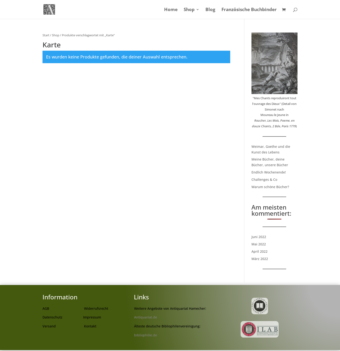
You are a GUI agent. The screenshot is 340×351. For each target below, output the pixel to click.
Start (45, 35)
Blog (210, 10)
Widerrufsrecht (96, 308)
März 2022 (259, 258)
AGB (45, 308)
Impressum (92, 317)
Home (171, 10)
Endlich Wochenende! (268, 172)
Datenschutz (52, 317)
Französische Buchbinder (249, 10)
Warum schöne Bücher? (270, 187)
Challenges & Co (264, 179)
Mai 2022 (258, 244)
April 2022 (259, 251)
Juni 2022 (258, 237)
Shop (189, 10)
